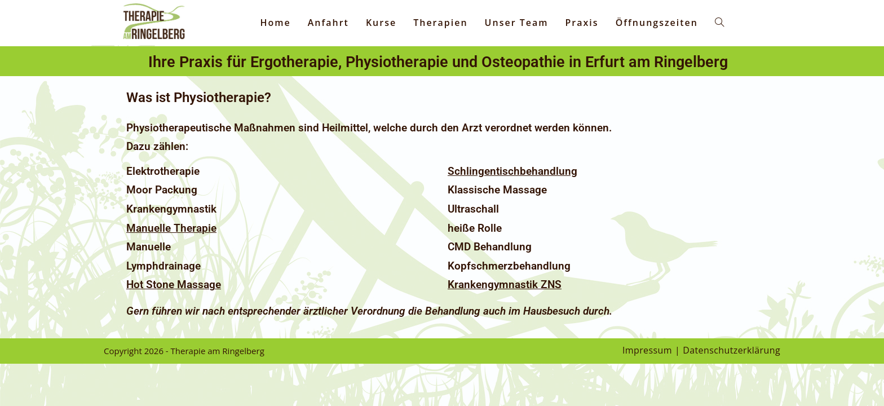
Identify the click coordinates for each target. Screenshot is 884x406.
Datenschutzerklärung (731, 350)
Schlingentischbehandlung (512, 171)
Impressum (647, 350)
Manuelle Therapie (171, 228)
